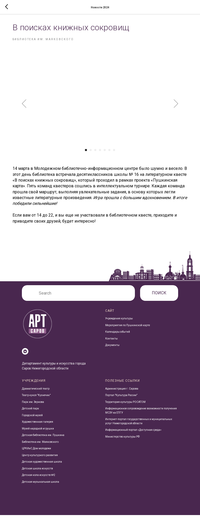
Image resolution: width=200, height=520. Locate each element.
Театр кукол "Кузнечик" (36, 400)
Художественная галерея (37, 426)
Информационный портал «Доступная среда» (133, 434)
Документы (112, 350)
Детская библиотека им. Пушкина (43, 440)
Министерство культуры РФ (122, 441)
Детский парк (30, 413)
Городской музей (32, 420)
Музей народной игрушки (38, 433)
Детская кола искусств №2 (38, 480)
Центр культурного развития (40, 459)
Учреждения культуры (119, 323)
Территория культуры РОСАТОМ (125, 406)
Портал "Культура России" (121, 400)
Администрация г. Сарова (121, 393)
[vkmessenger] (25, 356)
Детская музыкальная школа (40, 486)
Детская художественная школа (42, 466)
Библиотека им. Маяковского (40, 446)
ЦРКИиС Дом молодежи (36, 453)
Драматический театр (35, 393)
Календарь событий (117, 336)
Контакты (111, 343)
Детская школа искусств (37, 473)
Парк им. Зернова (33, 406)
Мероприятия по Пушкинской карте (127, 329)
